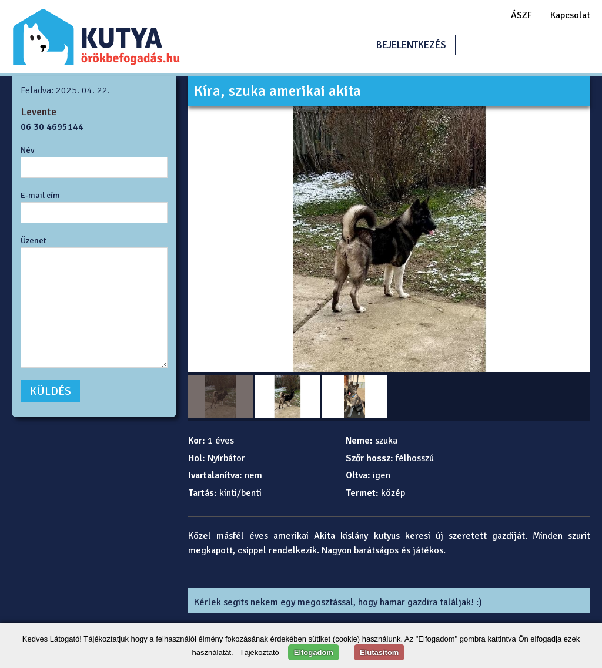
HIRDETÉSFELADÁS (522, 45)
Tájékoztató (259, 652)
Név (28, 150)
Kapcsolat (570, 15)
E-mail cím (40, 195)
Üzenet (33, 240)
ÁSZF (521, 15)
